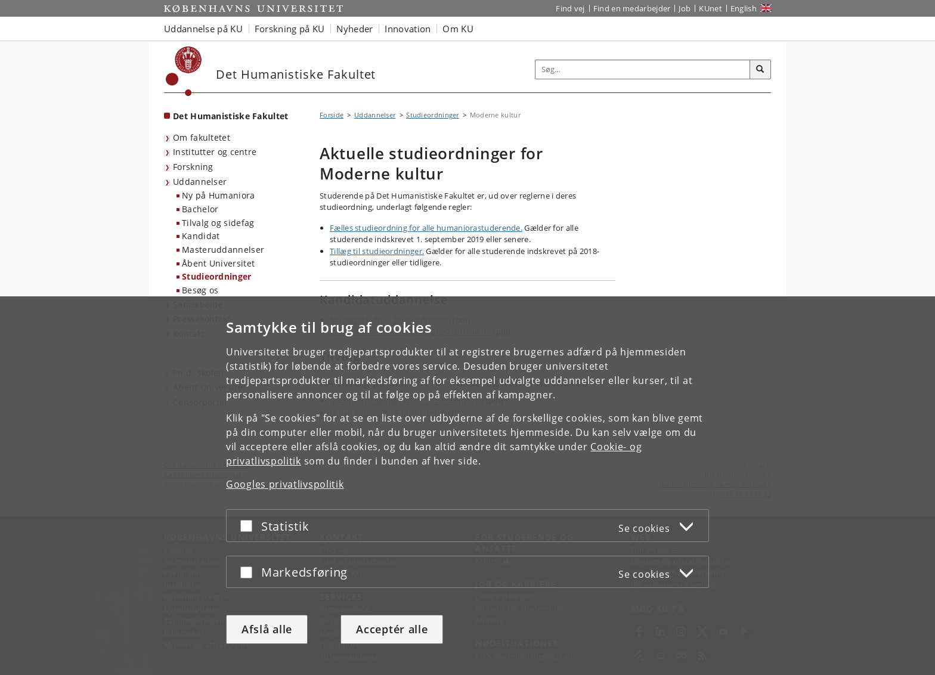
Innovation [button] (408, 29)
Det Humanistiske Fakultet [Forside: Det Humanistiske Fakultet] (231, 116)
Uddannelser (200, 181)
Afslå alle (267, 629)
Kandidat (200, 235)
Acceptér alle (392, 629)
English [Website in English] (743, 8)
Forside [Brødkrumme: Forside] (331, 114)
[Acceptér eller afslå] (249, 525)
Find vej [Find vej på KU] (570, 8)
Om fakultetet (201, 137)
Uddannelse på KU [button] (203, 29)
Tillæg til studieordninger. (377, 251)
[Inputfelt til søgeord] (643, 69)
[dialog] (467, 485)
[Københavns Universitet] (184, 71)
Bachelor (200, 209)
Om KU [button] (457, 29)
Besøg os (200, 290)
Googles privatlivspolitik (285, 484)
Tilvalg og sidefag (218, 222)
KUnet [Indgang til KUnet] (710, 8)
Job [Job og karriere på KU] (685, 8)
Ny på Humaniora (218, 195)
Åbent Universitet (218, 263)
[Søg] (760, 70)
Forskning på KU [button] (290, 29)
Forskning (193, 166)
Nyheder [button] (354, 29)
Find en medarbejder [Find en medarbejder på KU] (632, 8)
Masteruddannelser (223, 249)
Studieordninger (217, 276)
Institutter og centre (214, 151)
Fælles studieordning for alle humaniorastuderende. (426, 227)
